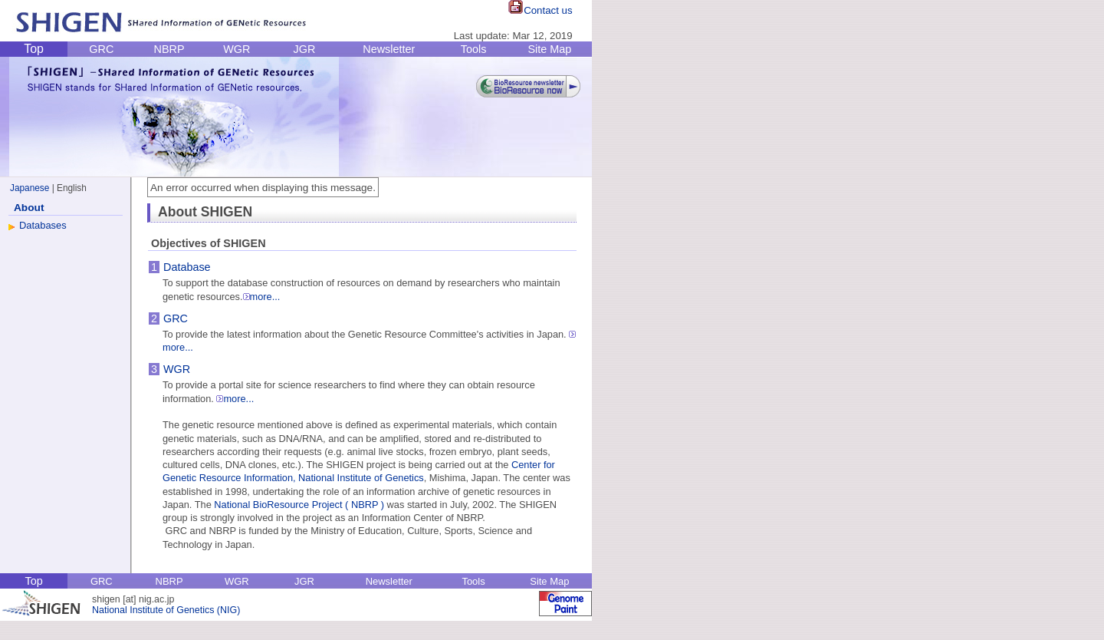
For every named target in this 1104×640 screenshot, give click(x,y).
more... (262, 296)
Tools (474, 49)
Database (187, 267)
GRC (101, 49)
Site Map (549, 49)
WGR (236, 49)
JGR (305, 49)
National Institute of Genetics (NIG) (166, 610)
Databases (43, 225)
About (29, 207)
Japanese (29, 188)
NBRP (169, 49)
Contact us (540, 10)
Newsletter (389, 49)
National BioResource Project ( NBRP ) (299, 504)
